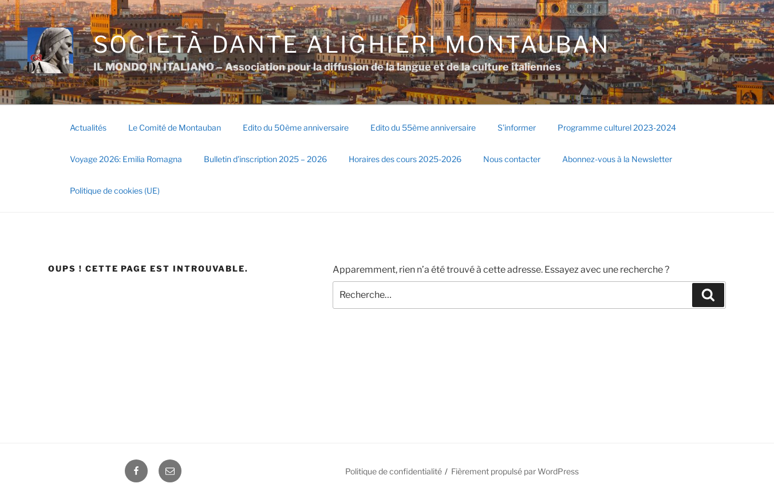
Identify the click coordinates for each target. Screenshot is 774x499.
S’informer (516, 127)
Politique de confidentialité (393, 471)
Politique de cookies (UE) (115, 190)
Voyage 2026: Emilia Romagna (126, 159)
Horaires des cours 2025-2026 (405, 159)
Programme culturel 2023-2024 (617, 127)
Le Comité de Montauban (174, 127)
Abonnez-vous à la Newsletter (617, 159)
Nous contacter (511, 159)
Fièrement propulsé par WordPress (515, 471)
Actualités (88, 127)
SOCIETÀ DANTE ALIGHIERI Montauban (351, 44)
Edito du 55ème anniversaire (423, 127)
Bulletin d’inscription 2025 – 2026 (265, 159)
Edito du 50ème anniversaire (296, 127)
